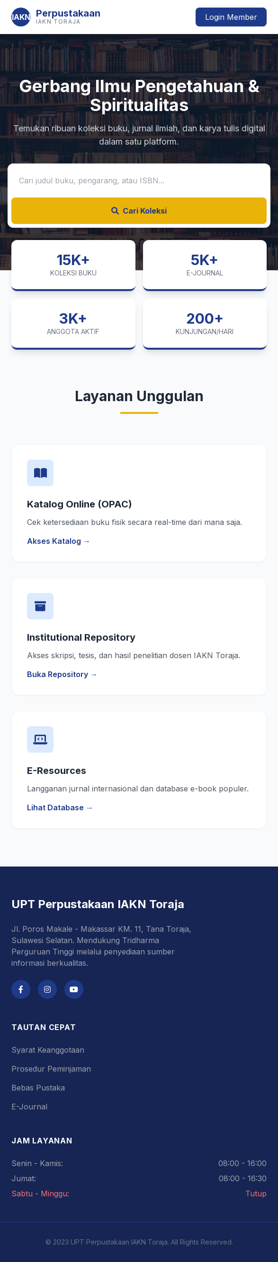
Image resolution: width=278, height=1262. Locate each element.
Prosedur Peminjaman (51, 1068)
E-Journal (29, 1106)
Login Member (231, 17)
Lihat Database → (60, 807)
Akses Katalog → (58, 541)
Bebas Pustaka (38, 1087)
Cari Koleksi (139, 210)
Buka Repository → (62, 674)
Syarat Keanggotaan (47, 1050)
